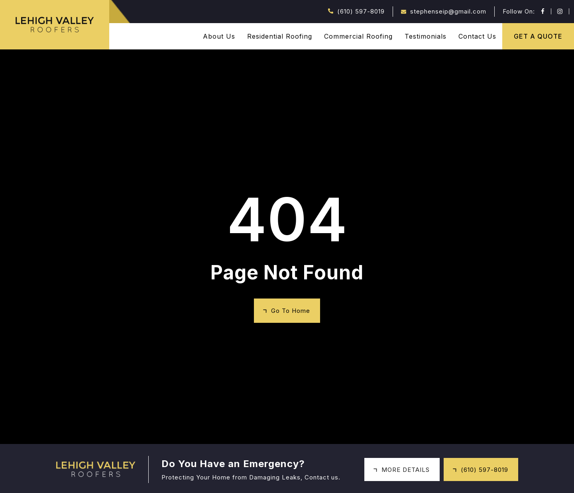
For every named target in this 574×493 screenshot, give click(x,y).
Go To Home (290, 310)
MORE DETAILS (405, 469)
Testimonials (425, 36)
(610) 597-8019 (361, 11)
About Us (219, 36)
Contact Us (477, 36)
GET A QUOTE (538, 36)
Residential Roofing (279, 36)
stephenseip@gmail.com (448, 11)
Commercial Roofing (358, 36)
